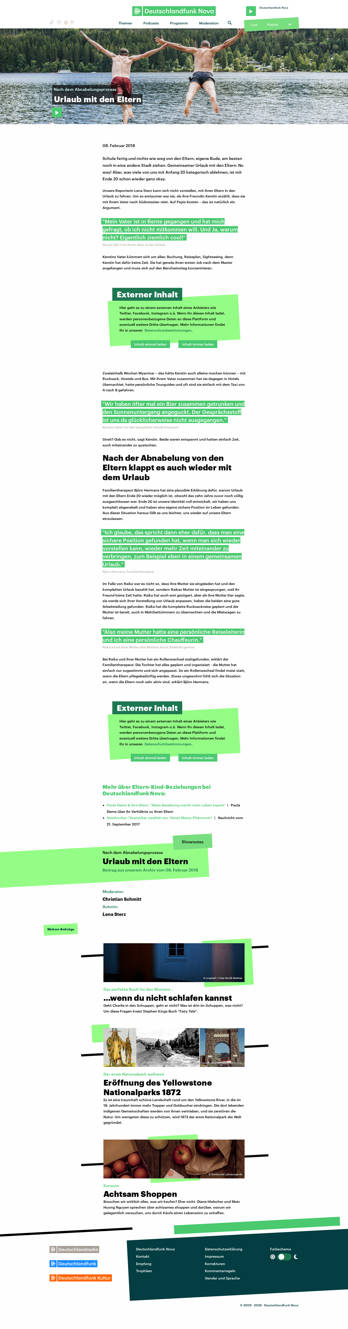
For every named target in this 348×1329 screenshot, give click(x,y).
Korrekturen (215, 1263)
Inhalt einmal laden (150, 344)
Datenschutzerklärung (223, 1249)
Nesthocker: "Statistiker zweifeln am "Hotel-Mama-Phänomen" (160, 818)
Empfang (143, 1263)
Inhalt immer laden (198, 344)
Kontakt (142, 1256)
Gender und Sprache (222, 1278)
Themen (125, 23)
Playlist (272, 24)
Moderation (209, 23)
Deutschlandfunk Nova (155, 1249)
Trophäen (144, 1271)
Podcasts (151, 23)
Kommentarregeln (220, 1271)
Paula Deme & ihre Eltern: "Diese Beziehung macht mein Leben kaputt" (166, 805)
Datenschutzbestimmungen (168, 330)
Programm (179, 23)
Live (254, 24)
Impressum (214, 1256)
